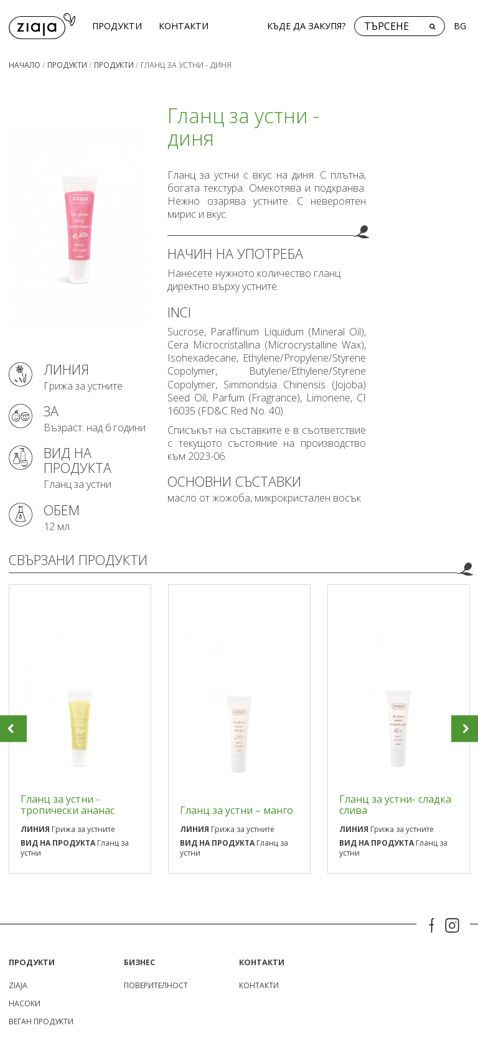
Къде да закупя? (306, 24)
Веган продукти (41, 1019)
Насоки (24, 1001)
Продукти (112, 24)
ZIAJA (18, 983)
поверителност (156, 983)
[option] (80, 726)
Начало (24, 63)
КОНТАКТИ (179, 24)
